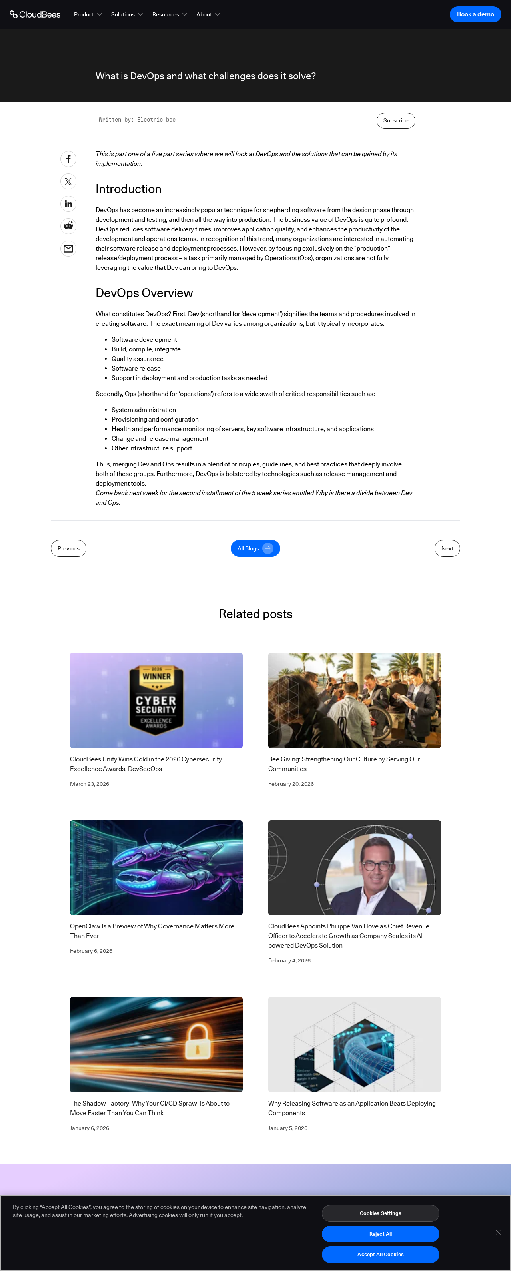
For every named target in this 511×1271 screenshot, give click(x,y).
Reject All (380, 1237)
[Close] (498, 1235)
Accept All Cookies (380, 1258)
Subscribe (396, 120)
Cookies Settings (381, 1216)
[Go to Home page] (35, 14)
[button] (89, 14)
